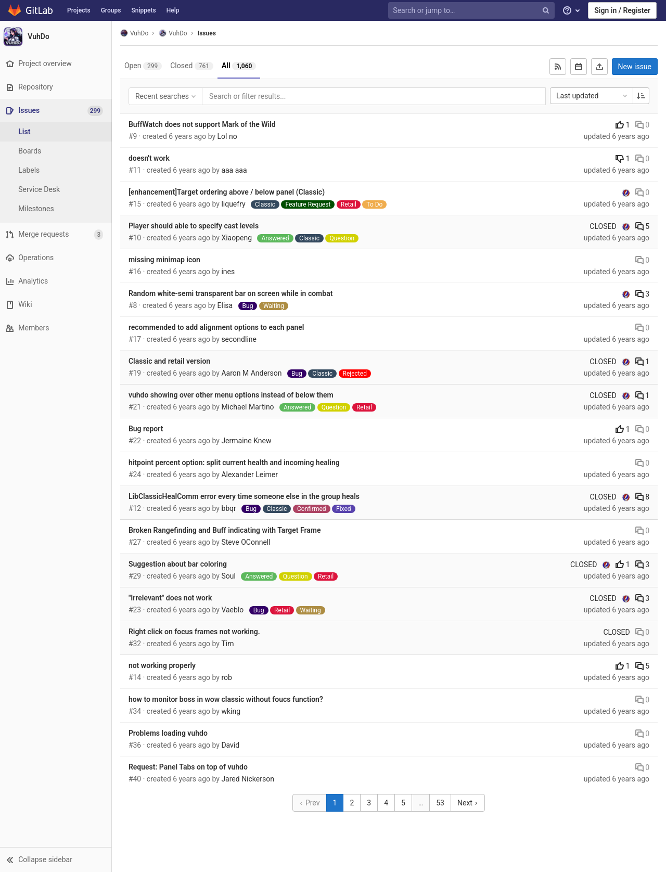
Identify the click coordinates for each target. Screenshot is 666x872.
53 (442, 803)
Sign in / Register (622, 10)
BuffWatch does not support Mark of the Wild (204, 124)
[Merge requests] (57, 234)
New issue (634, 66)
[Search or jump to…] (472, 10)
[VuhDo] (57, 36)
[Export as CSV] (599, 66)
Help (173, 10)
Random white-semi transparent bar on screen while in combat (233, 293)
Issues (209, 33)
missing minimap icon (167, 259)
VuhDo (137, 33)
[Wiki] (57, 304)
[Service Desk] (57, 189)
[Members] (57, 328)
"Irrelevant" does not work (173, 598)
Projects (79, 10)
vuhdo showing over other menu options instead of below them (233, 395)
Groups (111, 10)
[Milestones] (57, 209)
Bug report (148, 429)
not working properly (164, 665)
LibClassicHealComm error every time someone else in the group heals (246, 496)
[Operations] (57, 258)
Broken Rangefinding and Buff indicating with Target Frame (227, 530)
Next (469, 803)
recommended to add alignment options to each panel (219, 327)
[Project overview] (57, 63)
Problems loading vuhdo (170, 733)
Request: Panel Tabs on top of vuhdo (190, 767)
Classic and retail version (172, 361)
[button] (57, 859)
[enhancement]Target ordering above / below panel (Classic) (229, 192)
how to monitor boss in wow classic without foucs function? (228, 699)
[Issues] (58, 110)
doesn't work (151, 158)
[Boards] (57, 151)
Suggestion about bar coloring (180, 564)
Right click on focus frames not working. (197, 631)
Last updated (592, 96)
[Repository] (57, 87)
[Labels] (57, 170)
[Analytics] (57, 281)
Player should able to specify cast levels (196, 226)
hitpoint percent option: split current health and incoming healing (236, 462)
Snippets (143, 10)
